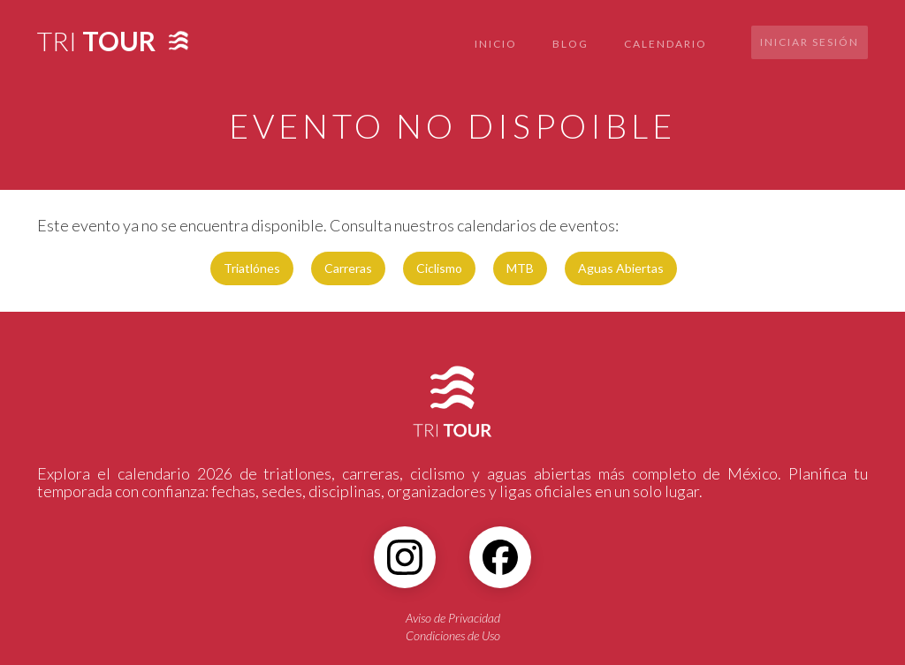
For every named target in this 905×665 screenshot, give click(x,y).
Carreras (348, 268)
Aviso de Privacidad (453, 617)
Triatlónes (252, 268)
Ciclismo (439, 268)
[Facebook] (500, 557)
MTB (520, 268)
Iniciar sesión (809, 42)
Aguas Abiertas (621, 268)
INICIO (496, 43)
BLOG (570, 43)
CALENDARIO (665, 43)
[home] (96, 36)
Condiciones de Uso (453, 635)
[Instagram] (405, 557)
